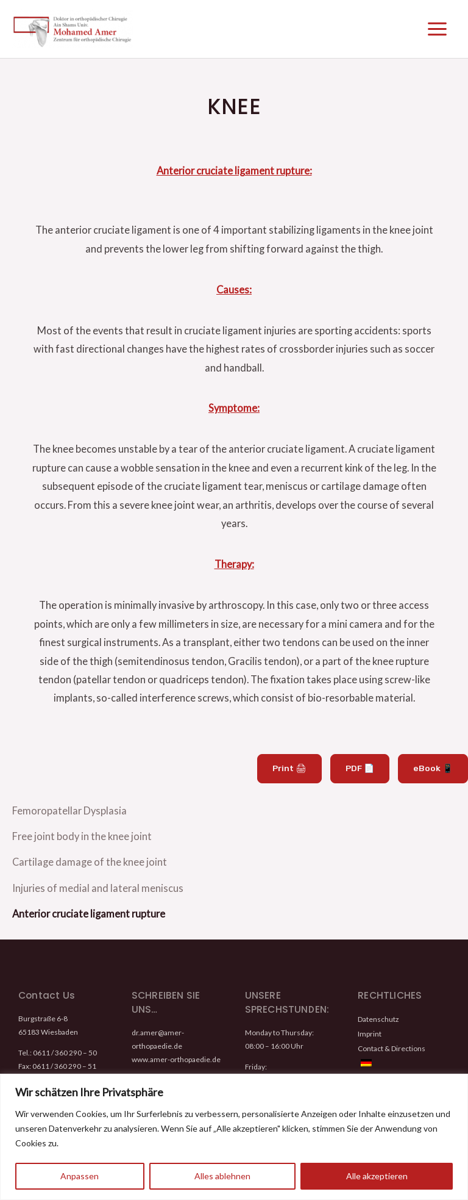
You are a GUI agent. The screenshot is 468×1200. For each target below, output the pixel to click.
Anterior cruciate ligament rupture (88, 905)
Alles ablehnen (222, 1176)
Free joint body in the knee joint (82, 838)
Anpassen (79, 1176)
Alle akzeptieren (377, 1176)
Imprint (369, 1023)
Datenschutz (378, 1010)
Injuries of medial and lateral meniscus (97, 883)
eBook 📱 (435, 776)
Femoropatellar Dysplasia (69, 815)
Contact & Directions (391, 1036)
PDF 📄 (364, 776)
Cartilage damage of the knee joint (89, 860)
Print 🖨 (297, 776)
